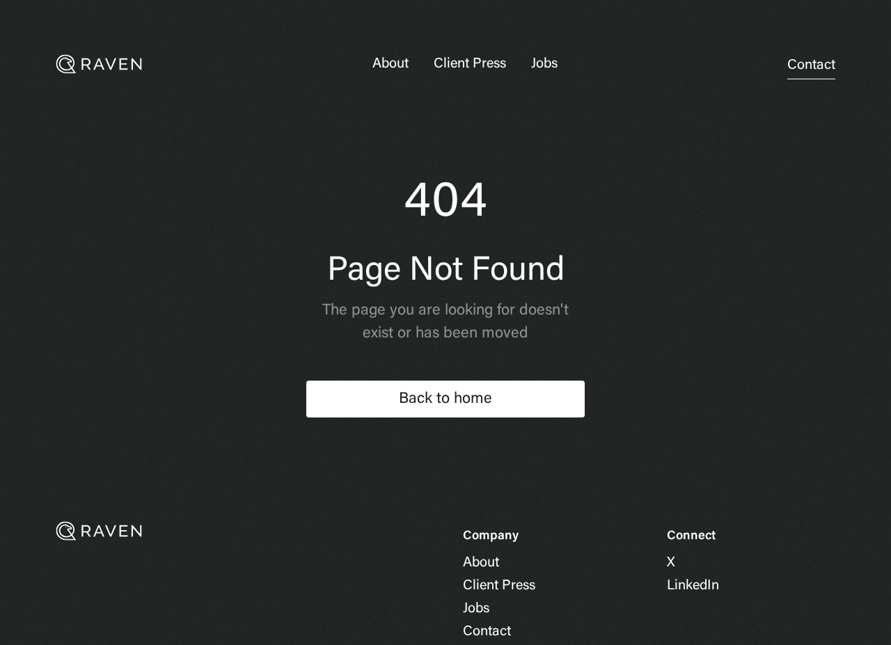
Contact (811, 65)
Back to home (445, 399)
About (390, 64)
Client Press (470, 64)
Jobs (544, 64)
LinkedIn (693, 586)
